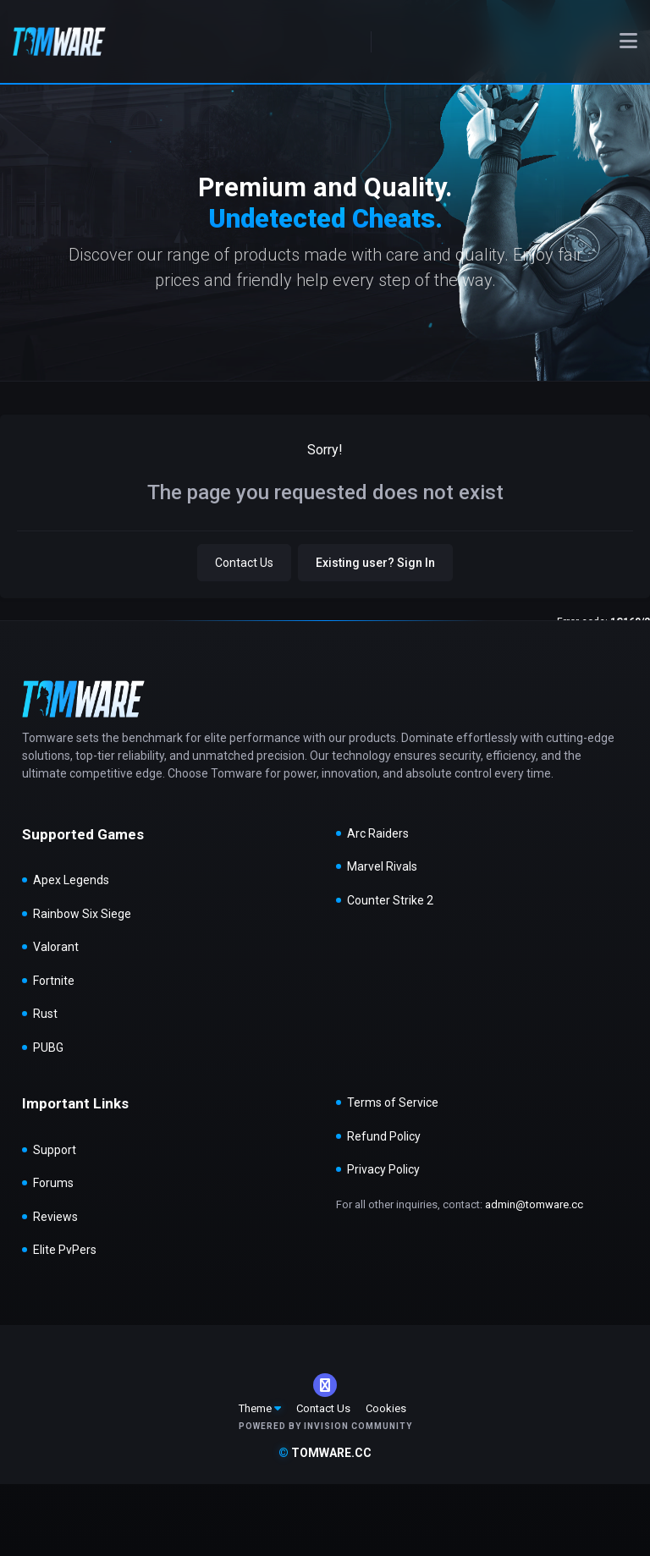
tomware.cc (325, 1453)
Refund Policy (384, 1136)
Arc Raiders (378, 833)
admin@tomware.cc (534, 1204)
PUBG (48, 1047)
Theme (260, 1408)
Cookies (386, 1408)
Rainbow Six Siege (82, 914)
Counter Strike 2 (390, 900)
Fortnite (53, 981)
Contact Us (244, 562)
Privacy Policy (383, 1169)
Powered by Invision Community (325, 1426)
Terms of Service (392, 1102)
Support (54, 1150)
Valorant (56, 947)
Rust (45, 1014)
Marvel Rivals (382, 866)
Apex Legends (71, 880)
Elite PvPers (64, 1250)
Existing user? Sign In (375, 562)
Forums (53, 1183)
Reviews (55, 1217)
